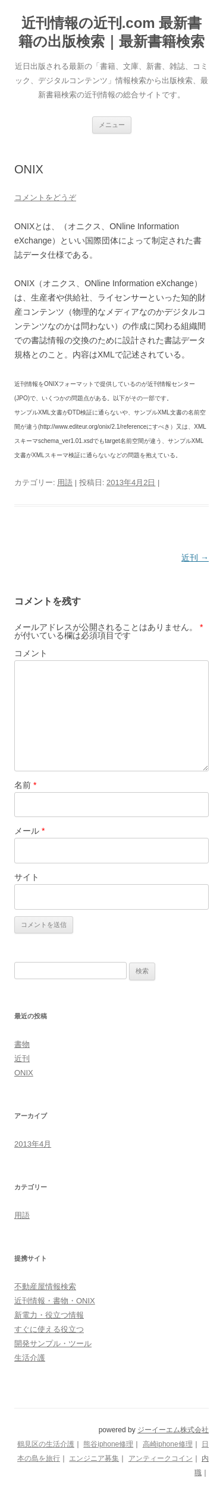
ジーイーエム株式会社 (173, 1430)
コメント (31, 653)
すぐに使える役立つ (49, 1329)
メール (29, 830)
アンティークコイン (160, 1458)
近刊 (195, 557)
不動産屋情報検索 (45, 1286)
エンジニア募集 (94, 1458)
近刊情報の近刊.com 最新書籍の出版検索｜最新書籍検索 (111, 32)
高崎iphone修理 (168, 1444)
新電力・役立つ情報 (49, 1315)
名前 (25, 785)
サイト (26, 877)
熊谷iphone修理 (108, 1444)
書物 (22, 1044)
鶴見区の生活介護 (45, 1444)
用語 (65, 482)
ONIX (23, 1072)
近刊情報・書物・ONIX (54, 1300)
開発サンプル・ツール (53, 1343)
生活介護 (29, 1357)
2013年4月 (32, 1144)
